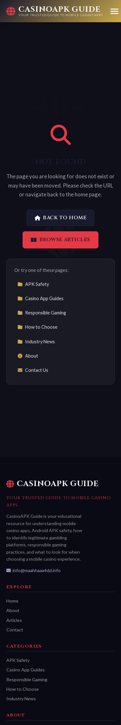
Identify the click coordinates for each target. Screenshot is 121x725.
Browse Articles (60, 239)
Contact (14, 629)
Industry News (36, 341)
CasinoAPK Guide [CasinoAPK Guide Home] (52, 484)
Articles (14, 620)
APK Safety (33, 284)
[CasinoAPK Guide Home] (54, 11)
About (27, 356)
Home (12, 600)
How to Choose (37, 327)
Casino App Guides (40, 298)
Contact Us (32, 370)
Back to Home (60, 217)
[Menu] (114, 11)
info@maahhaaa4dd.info (33, 570)
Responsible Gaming (41, 312)
